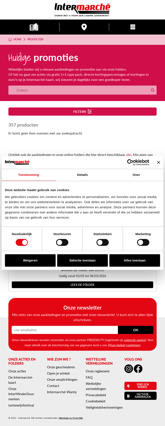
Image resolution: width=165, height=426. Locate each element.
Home (14, 39)
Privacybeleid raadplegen (124, 345)
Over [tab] (136, 175)
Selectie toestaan (82, 260)
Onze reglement (98, 371)
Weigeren (30, 260)
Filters (82, 111)
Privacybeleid (96, 394)
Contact (53, 385)
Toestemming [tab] (28, 175)
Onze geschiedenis (61, 366)
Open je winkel (58, 373)
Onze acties (17, 371)
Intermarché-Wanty (62, 391)
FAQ (89, 377)
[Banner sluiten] (158, 162)
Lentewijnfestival (21, 405)
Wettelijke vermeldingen (96, 386)
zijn (128, 154)
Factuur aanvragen (139, 396)
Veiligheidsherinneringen (104, 407)
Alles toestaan (135, 260)
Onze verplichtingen (62, 379)
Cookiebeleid (95, 401)
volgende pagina (134, 340)
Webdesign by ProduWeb (71, 418)
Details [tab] (82, 175)
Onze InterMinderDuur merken (21, 393)
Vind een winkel (138, 386)
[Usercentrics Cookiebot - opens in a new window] (130, 162)
